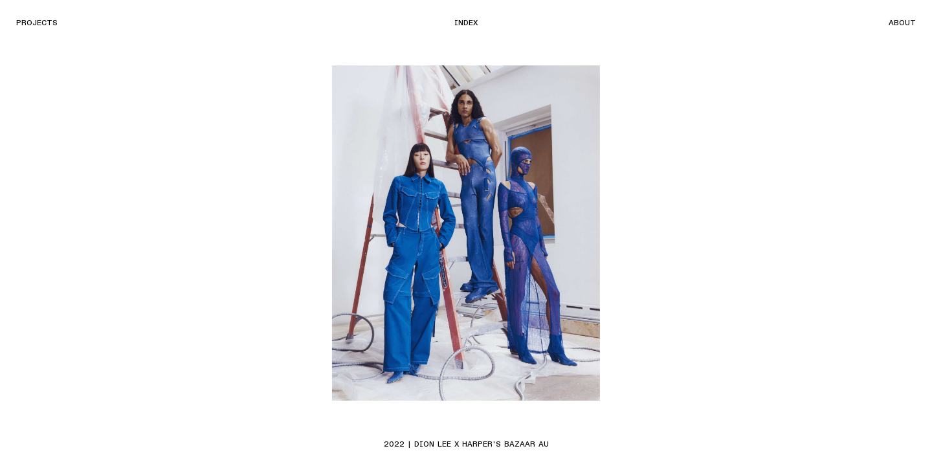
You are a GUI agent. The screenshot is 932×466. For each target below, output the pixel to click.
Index (466, 22)
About (902, 22)
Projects (37, 22)
